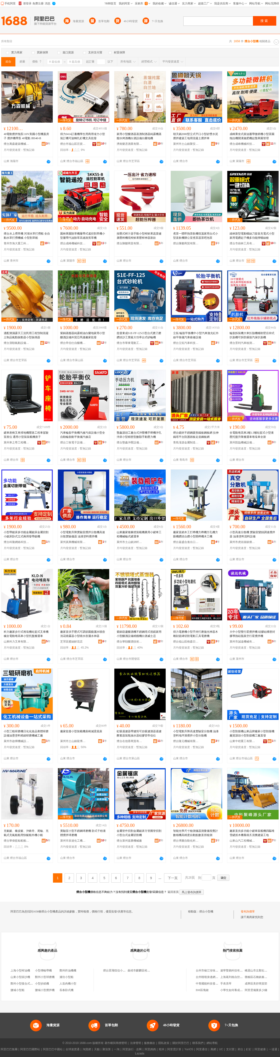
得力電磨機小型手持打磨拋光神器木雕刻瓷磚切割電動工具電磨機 (195, 634)
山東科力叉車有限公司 (16, 641)
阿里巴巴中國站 (53, 1049)
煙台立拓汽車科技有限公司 (186, 343)
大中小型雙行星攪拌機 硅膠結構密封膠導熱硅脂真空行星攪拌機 (252, 634)
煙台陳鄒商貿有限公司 (129, 243)
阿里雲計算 (174, 1049)
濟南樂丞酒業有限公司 (129, 143)
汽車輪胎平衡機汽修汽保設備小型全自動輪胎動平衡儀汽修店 (82, 435)
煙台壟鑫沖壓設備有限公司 (129, 442)
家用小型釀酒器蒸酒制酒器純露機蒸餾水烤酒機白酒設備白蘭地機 (139, 136)
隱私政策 (163, 1043)
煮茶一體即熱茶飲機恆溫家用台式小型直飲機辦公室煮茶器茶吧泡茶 (195, 235)
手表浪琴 (225, 983)
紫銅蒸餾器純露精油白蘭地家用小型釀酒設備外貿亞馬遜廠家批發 (82, 335)
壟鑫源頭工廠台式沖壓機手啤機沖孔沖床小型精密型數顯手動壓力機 (139, 435)
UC (221, 1049)
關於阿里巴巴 (180, 1043)
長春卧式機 (67, 990)
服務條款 (149, 1043)
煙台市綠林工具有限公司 (242, 243)
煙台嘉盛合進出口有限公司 (186, 542)
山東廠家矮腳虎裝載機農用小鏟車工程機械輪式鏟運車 (139, 534)
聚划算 (106, 1049)
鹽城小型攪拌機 (45, 990)
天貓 (97, 1049)
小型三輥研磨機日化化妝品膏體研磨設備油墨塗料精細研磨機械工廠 (26, 733)
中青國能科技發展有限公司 (212, 983)
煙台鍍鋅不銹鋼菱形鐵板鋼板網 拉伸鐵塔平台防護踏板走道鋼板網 (196, 435)
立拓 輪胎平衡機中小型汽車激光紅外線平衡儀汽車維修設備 (196, 335)
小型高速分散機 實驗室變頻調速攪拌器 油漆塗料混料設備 (252, 534)
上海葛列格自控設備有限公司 (238, 977)
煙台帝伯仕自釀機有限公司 (73, 343)
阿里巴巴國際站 (30, 1049)
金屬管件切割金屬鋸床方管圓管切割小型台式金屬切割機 (139, 833)
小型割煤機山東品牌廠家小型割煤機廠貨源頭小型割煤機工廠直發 (252, 733)
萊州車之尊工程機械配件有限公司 (16, 442)
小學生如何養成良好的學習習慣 (239, 990)
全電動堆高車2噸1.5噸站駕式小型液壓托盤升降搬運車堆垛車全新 (252, 435)
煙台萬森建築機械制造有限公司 (16, 143)
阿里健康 (260, 1049)
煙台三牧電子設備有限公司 (73, 442)
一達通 (273, 1049)
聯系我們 (197, 1043)
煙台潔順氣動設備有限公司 (16, 343)
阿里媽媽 (150, 1049)
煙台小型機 (206, 911)
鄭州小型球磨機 (45, 977)
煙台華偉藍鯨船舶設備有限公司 (16, 840)
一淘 (116, 1049)
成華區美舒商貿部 (256, 983)
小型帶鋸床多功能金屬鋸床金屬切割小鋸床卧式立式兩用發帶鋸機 (26, 534)
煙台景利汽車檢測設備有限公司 (242, 343)
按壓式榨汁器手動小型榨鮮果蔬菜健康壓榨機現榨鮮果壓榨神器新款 (139, 235)
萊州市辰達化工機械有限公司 (73, 840)
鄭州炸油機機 (68, 970)
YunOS (188, 1049)
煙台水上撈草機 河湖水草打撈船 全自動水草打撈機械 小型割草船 (27, 235)
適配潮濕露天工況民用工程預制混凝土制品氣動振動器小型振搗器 (26, 335)
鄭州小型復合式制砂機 (24, 983)
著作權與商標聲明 (116, 1043)
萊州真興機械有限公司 (73, 542)
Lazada (139, 1053)
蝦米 (161, 1049)
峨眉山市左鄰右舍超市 (259, 970)
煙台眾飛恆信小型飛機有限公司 (122, 970)
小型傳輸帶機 (43, 970)
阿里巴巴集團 (9, 1049)
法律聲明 (135, 1043)
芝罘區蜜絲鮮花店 (71, 641)
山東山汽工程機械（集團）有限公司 (242, 840)
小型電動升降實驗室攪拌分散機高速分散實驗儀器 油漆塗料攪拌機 (82, 534)
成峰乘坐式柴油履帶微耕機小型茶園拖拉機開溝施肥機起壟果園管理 (252, 136)
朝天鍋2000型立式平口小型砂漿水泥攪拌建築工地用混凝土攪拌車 (195, 136)
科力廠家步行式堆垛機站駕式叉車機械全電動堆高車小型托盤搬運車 (26, 634)
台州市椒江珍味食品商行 (211, 970)
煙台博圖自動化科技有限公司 (186, 840)
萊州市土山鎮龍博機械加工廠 (73, 741)
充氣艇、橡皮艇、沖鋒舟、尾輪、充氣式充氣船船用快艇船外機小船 (26, 833)
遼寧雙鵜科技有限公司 (234, 970)
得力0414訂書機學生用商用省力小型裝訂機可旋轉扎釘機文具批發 (82, 136)
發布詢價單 (248, 911)
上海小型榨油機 (20, 970)
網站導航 (212, 1043)
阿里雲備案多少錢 (256, 990)
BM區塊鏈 (202, 990)
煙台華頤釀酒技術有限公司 (129, 641)
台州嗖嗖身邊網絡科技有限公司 (215, 977)
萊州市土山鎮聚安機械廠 (186, 143)
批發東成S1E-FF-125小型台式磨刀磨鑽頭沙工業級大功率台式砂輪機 (139, 335)
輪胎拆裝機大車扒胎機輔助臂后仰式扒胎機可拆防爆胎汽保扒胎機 (252, 335)
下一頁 (173, 878)
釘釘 (249, 1049)
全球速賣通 (73, 1049)
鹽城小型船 (17, 990)
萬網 (213, 1049)
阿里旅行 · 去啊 (132, 1049)
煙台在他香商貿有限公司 (129, 741)
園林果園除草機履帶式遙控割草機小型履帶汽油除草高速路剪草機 (82, 235)
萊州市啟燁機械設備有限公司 (16, 741)
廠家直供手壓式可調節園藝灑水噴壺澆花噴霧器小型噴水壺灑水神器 (82, 634)
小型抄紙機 (42, 983)
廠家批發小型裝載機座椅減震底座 (81, 731)
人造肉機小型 (68, 983)
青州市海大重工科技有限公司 (16, 243)
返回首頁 (173, 892)
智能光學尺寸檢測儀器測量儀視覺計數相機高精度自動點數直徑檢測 (195, 833)
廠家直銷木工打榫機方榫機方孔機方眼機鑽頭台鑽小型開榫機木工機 (195, 534)
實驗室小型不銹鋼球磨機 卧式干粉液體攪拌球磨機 (83, 833)
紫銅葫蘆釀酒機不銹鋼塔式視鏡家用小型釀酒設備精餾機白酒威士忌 (139, 634)
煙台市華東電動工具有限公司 (129, 343)
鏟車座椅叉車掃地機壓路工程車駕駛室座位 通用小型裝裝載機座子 (26, 435)
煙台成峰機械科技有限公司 (242, 143)
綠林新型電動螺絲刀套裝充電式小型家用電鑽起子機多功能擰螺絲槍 (252, 235)
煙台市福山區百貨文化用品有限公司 (73, 143)
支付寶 (230, 1049)
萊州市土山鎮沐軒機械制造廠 (129, 542)
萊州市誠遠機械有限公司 (242, 641)
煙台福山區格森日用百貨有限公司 (186, 641)
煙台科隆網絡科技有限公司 (16, 542)
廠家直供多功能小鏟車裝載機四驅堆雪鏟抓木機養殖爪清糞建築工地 (252, 833)
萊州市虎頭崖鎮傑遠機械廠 (242, 542)
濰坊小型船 (67, 977)
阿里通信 (201, 1049)
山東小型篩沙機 (20, 977)
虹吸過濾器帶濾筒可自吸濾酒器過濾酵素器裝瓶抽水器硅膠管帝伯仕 (139, 733)
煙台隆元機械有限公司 (186, 741)
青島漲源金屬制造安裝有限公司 (186, 442)
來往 (240, 1049)
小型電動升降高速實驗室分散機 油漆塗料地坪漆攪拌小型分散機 (196, 733)
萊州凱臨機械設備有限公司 (242, 442)
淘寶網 (87, 1049)
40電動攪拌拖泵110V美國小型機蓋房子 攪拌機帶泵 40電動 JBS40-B (26, 136)
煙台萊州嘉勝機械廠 (129, 840)
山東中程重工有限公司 (242, 741)
